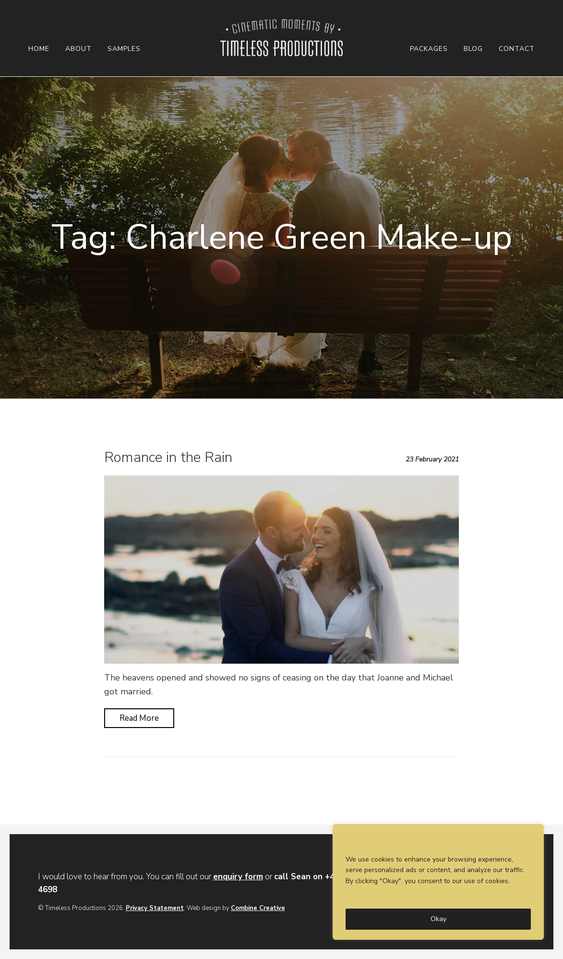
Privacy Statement (155, 908)
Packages (429, 49)
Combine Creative (258, 908)
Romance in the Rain (168, 457)
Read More (139, 718)
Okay (438, 918)
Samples (124, 49)
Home (38, 49)
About (78, 49)
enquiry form (238, 876)
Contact (517, 49)
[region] (438, 882)
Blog (473, 49)
